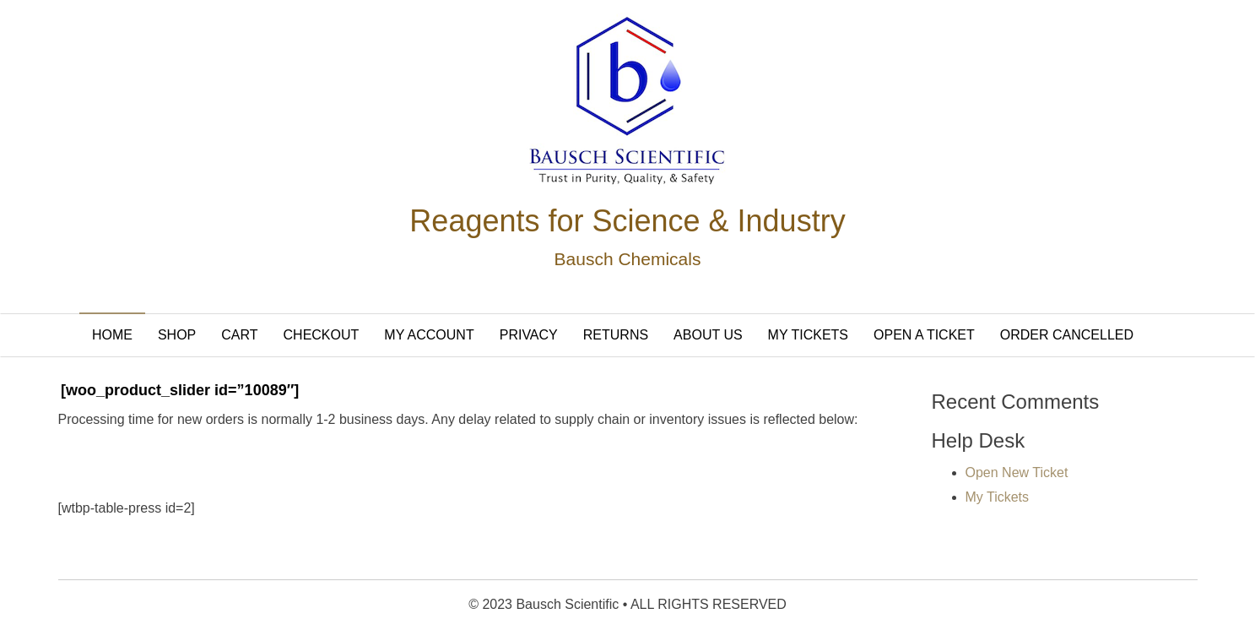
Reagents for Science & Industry (627, 221)
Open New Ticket (1017, 472)
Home (112, 335)
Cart (239, 335)
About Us (708, 335)
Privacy (529, 335)
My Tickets (808, 335)
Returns (615, 335)
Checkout (322, 335)
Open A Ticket (924, 335)
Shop (177, 335)
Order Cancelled (1066, 335)
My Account (428, 335)
